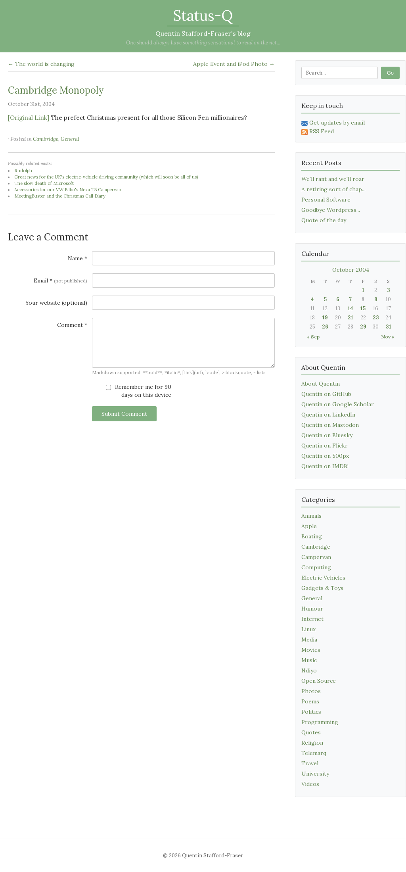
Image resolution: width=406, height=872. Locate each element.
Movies (310, 649)
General (70, 139)
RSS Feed (317, 131)
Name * (77, 258)
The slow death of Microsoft (44, 183)
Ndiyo (309, 670)
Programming (319, 722)
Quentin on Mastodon (330, 424)
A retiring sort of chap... (333, 189)
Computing (316, 567)
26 (325, 326)
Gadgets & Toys (322, 588)
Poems (310, 701)
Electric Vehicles (323, 577)
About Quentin (320, 383)
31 (388, 326)
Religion (312, 742)
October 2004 (350, 269)
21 (350, 317)
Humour (312, 608)
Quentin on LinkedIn (328, 414)
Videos (310, 783)
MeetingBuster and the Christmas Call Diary (59, 196)
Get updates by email (333, 122)
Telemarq (313, 753)
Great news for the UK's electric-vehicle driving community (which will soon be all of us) (106, 177)
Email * (60, 280)
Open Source (318, 680)
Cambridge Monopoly (55, 90)
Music (309, 660)
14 (350, 308)
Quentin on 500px (325, 455)
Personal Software (325, 199)
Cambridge (45, 139)
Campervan (316, 557)
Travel (309, 763)
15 (363, 308)
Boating (311, 536)
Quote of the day (323, 220)
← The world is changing (41, 63)
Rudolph (23, 170)
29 (363, 326)
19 (325, 317)
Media (309, 639)
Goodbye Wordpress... (330, 209)
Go (390, 73)
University (315, 773)
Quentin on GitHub (326, 394)
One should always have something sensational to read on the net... (203, 42)
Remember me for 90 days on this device (138, 390)
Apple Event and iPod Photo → (234, 63)
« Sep (313, 337)
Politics (311, 711)
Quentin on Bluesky (326, 435)
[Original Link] (29, 117)
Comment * (72, 324)
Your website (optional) (56, 302)
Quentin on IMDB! (325, 466)
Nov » (387, 337)
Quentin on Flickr (324, 445)
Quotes (311, 732)
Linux (308, 629)
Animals (311, 515)
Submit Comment (124, 413)
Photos (311, 691)
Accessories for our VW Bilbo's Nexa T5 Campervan (67, 189)
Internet (312, 618)
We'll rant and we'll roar (332, 178)
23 (376, 317)
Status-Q (203, 15)
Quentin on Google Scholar (337, 404)
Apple (309, 526)
